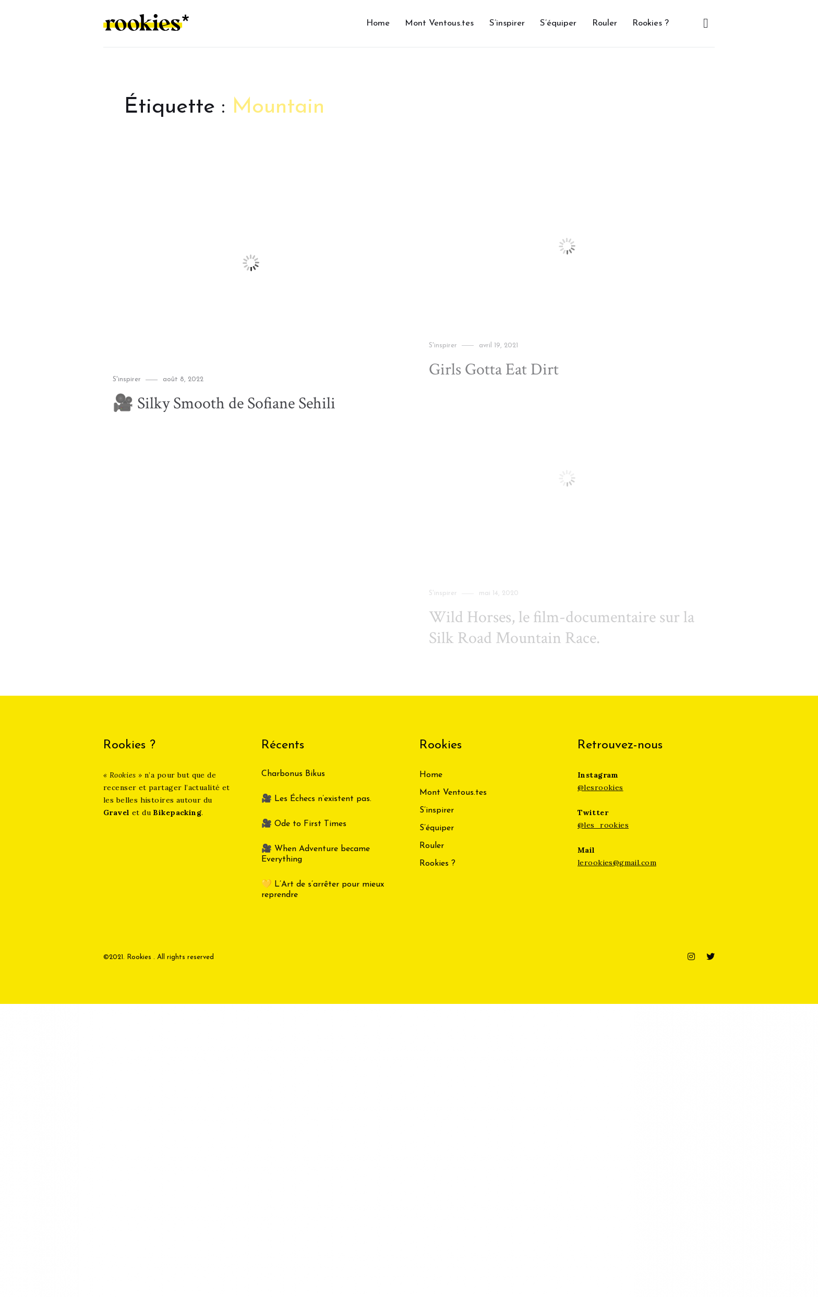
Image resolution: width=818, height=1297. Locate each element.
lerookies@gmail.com (617, 862)
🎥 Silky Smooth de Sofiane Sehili (224, 403)
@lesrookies (600, 787)
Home (378, 23)
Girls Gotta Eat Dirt (494, 369)
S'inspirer (127, 379)
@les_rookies (603, 825)
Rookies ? (650, 23)
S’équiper (558, 23)
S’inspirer (507, 23)
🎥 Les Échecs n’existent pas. (316, 799)
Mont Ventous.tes (439, 23)
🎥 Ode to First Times (303, 824)
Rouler (604, 23)
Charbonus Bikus (293, 774)
